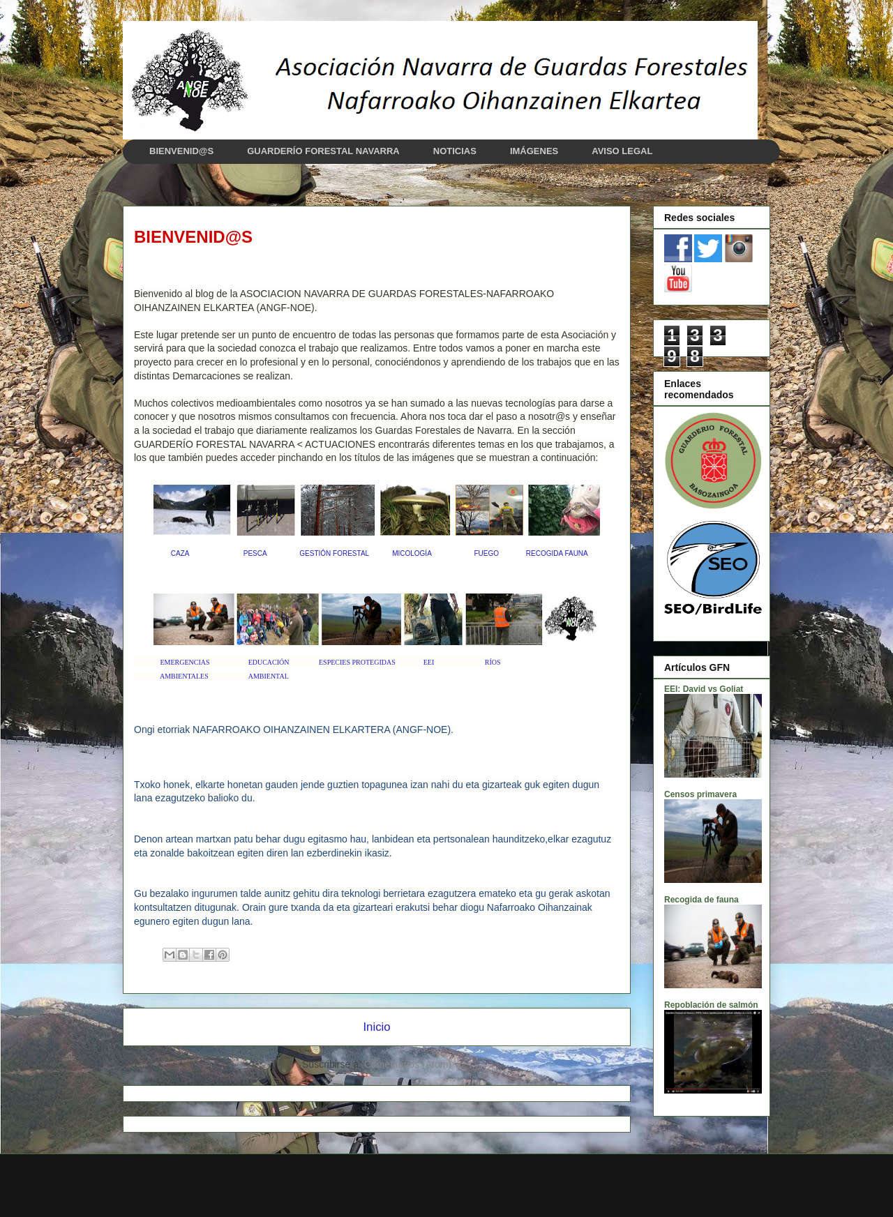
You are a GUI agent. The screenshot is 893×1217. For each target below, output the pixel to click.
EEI (429, 662)
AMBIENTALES (184, 676)
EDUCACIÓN (269, 662)
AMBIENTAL (268, 676)
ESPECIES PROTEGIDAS (357, 662)
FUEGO (486, 553)
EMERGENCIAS (185, 662)
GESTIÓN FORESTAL (333, 553)
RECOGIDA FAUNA (557, 553)
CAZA (180, 553)
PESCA (255, 553)
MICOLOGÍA (411, 553)
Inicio (376, 1027)
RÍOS (493, 662)
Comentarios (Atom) (407, 1064)
